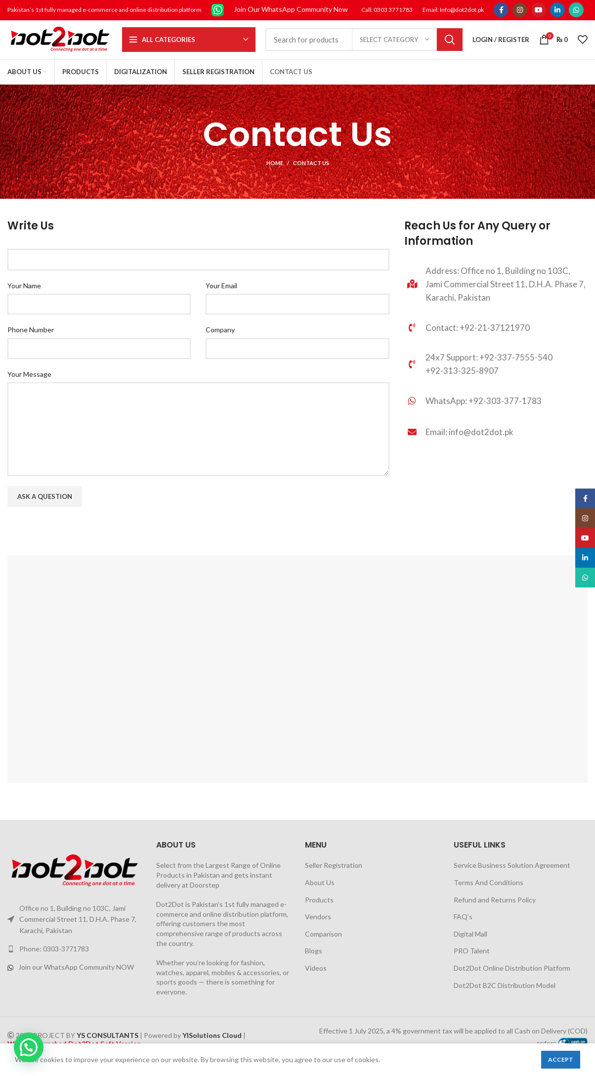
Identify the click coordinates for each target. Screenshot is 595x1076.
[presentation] (82, 549)
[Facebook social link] (501, 10)
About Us (320, 896)
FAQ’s (463, 930)
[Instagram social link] (519, 10)
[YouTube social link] (538, 10)
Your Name (24, 298)
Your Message (29, 387)
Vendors (318, 930)
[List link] (496, 417)
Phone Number (30, 343)
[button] (28, 1047)
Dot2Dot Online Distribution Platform (512, 981)
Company (220, 343)
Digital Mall (470, 946)
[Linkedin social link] (557, 10)
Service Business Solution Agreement (512, 878)
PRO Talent (472, 964)
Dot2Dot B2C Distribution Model (504, 998)
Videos (316, 981)
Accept (560, 1059)
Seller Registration (333, 878)
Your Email (221, 298)
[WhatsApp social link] (576, 10)
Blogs (313, 964)
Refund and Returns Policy (495, 912)
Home (274, 176)
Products (319, 912)
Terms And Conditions (488, 896)
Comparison (323, 946)
